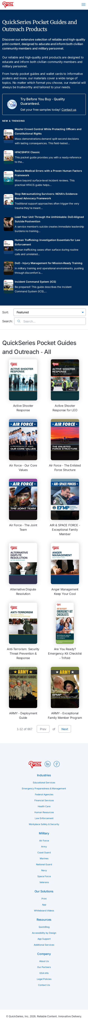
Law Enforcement (44, 818)
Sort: (5, 312)
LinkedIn (48, 764)
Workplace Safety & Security (44, 824)
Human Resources (44, 812)
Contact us (68, 109)
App (44, 904)
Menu (83, 4)
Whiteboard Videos (44, 910)
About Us (44, 961)
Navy (44, 870)
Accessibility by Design (44, 932)
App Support (44, 938)
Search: (7, 321)
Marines (44, 858)
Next (64, 729)
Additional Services (44, 944)
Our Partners (44, 967)
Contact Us (44, 985)
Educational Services (44, 782)
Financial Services (44, 800)
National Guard (44, 864)
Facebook (57, 764)
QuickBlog (44, 927)
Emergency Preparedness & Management (44, 788)
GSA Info (44, 973)
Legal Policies (44, 979)
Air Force (44, 840)
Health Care (44, 806)
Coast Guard (44, 852)
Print (44, 898)
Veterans (44, 882)
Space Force (44, 876)
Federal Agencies (44, 794)
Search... (26, 321)
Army (44, 846)
